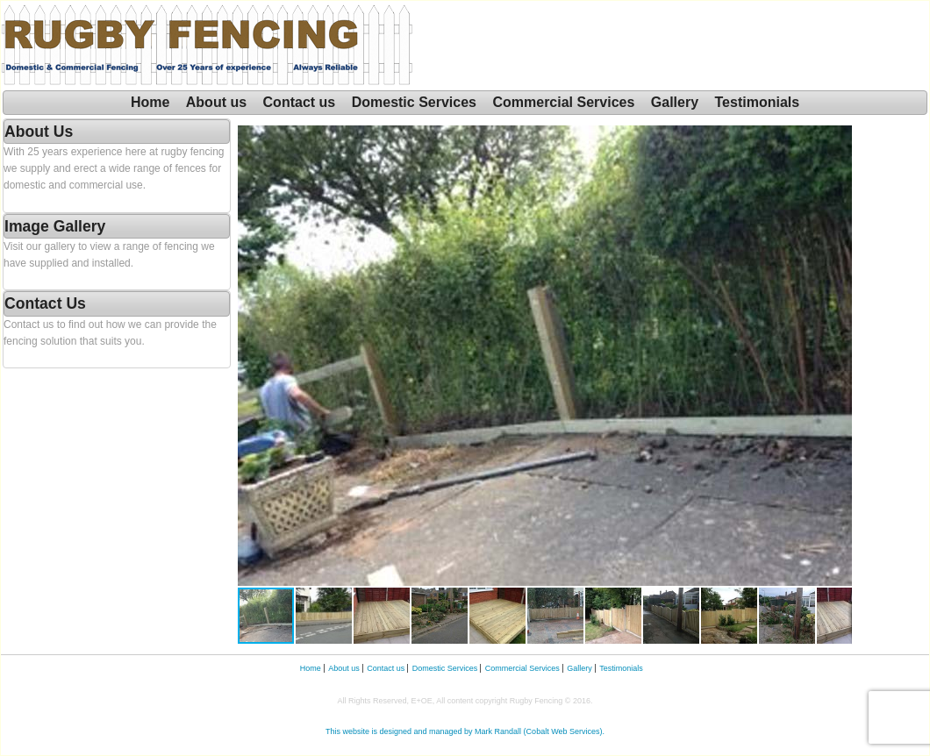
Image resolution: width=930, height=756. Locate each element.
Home (150, 102)
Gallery (674, 102)
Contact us (299, 102)
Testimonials (757, 102)
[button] (836, 355)
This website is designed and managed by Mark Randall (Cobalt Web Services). (465, 731)
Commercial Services (563, 102)
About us (216, 102)
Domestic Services (414, 102)
